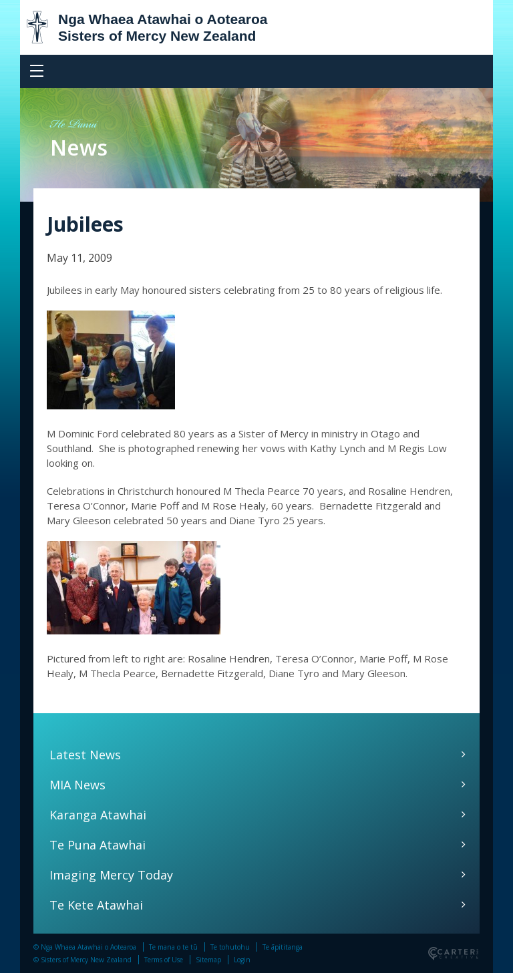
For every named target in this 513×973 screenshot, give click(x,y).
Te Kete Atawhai (96, 905)
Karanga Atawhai (97, 815)
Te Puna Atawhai (97, 845)
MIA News (77, 785)
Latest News (85, 755)
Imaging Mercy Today (111, 875)
